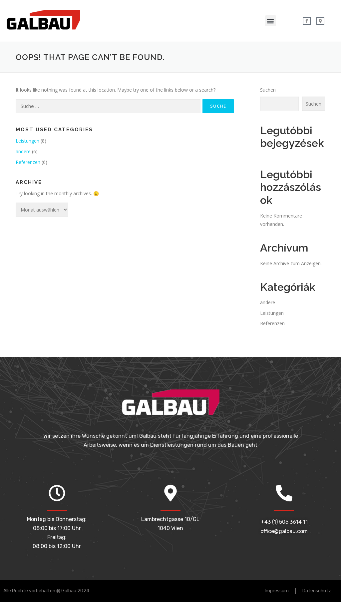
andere (23, 151)
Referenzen (28, 162)
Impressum (277, 591)
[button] (270, 20)
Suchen (268, 90)
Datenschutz (316, 591)
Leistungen (27, 141)
